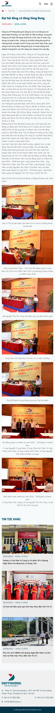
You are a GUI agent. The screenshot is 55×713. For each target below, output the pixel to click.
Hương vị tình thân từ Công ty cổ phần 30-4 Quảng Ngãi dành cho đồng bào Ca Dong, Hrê (25, 561)
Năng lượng (21, 556)
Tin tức (11, 11)
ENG (46, 4)
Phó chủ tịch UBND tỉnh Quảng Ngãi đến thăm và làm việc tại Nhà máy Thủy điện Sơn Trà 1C (26, 654)
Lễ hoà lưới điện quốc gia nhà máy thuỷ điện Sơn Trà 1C (27, 606)
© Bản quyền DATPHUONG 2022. (27, 710)
